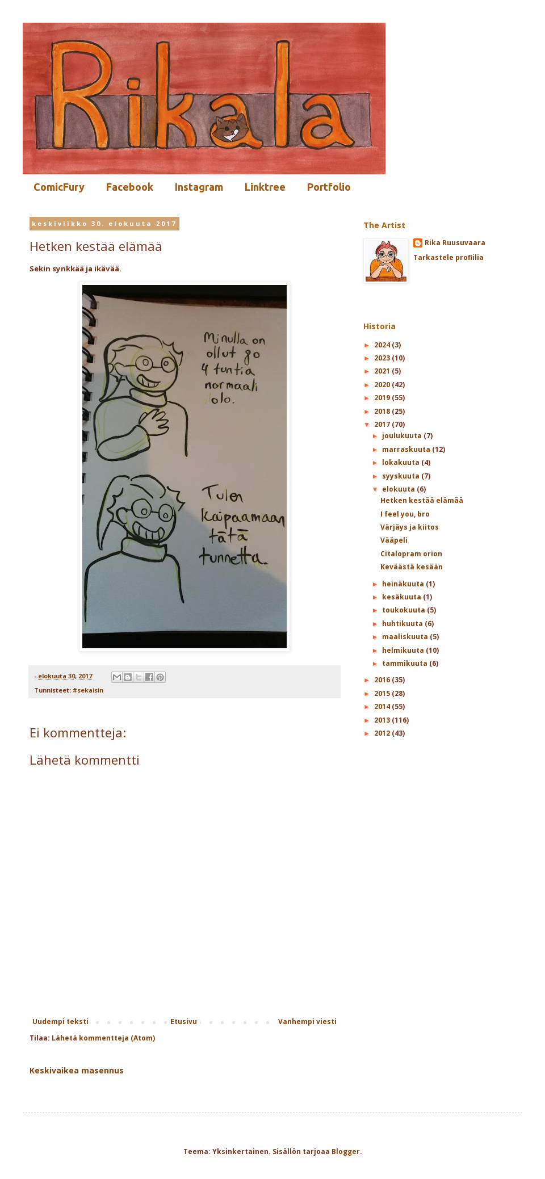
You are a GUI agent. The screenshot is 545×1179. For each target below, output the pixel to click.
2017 (383, 424)
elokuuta (399, 489)
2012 (383, 733)
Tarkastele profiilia (448, 257)
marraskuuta (407, 449)
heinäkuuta (404, 584)
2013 (383, 720)
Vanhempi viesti (307, 1021)
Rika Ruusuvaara (455, 242)
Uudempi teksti (60, 1021)
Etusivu (183, 1021)
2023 (383, 358)
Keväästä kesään (411, 567)
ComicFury (59, 186)
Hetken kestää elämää (421, 500)
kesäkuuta (402, 597)
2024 (383, 345)
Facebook (129, 186)
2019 (383, 397)
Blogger (346, 1151)
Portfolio (329, 186)
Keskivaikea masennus (77, 1070)
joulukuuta (403, 435)
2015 (383, 693)
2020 (383, 384)
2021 (383, 371)
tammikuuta (405, 663)
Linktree (265, 186)
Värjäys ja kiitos (409, 527)
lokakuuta (401, 462)
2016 (383, 680)
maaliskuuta (406, 636)
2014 (383, 706)
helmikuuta (404, 650)
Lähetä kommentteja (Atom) (103, 1038)
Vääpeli (394, 540)
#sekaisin (88, 690)
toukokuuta (404, 610)
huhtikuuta (403, 623)
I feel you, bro (405, 514)
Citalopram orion (411, 554)
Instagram (199, 186)
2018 (383, 411)
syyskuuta (401, 476)
